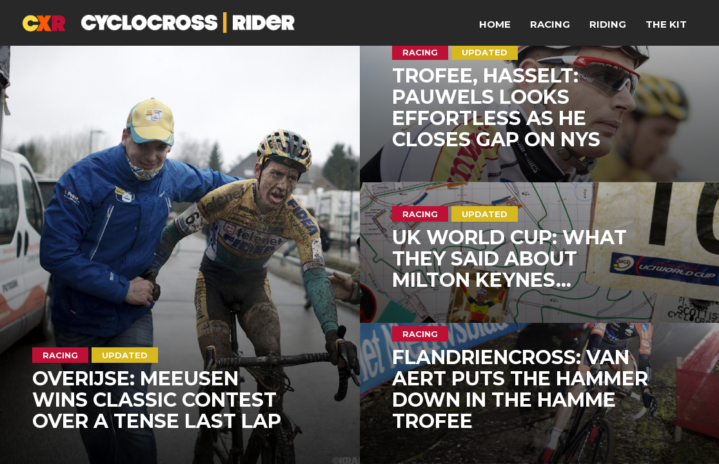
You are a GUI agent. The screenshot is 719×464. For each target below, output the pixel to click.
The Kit (666, 24)
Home (495, 24)
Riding (607, 24)
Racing (550, 24)
